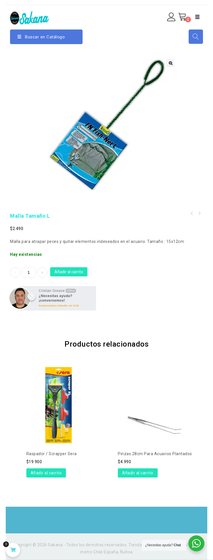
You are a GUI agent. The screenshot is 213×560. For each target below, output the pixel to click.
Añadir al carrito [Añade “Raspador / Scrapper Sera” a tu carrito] (46, 473)
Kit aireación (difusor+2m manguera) (199, 213)
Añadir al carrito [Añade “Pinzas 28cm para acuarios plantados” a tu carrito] (137, 473)
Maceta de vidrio (192, 213)
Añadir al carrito (68, 272)
